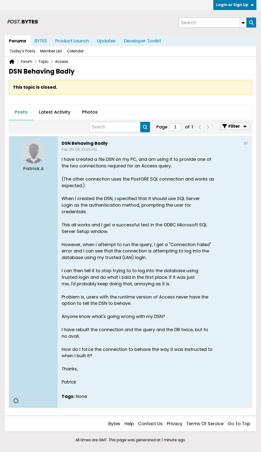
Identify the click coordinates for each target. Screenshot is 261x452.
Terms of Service (205, 424)
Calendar (75, 51)
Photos (90, 112)
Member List (51, 51)
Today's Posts (22, 51)
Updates (106, 41)
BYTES (41, 41)
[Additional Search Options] (243, 23)
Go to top (239, 424)
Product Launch (72, 41)
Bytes (114, 424)
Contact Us (150, 424)
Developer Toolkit (142, 41)
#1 (245, 143)
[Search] (212, 23)
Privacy (174, 424)
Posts (21, 112)
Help (129, 424)
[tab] (21, 112)
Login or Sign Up (235, 4)
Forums (17, 41)
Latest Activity (54, 112)
